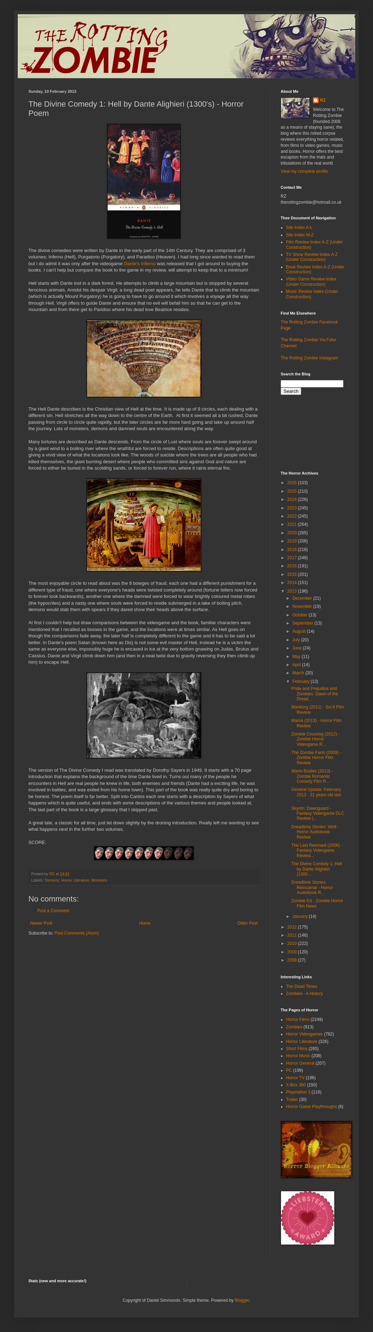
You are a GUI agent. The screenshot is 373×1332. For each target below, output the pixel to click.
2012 (292, 927)
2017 (292, 557)
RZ (323, 100)
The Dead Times (301, 986)
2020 (292, 532)
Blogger (242, 1300)
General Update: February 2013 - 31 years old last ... (316, 794)
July (296, 639)
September (303, 623)
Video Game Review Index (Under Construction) (311, 282)
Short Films (297, 1048)
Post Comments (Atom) (76, 933)
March (299, 672)
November (302, 606)
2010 (292, 943)
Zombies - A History (304, 993)
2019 (292, 541)
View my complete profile (304, 171)
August (299, 631)
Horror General (300, 1063)
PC (289, 1070)
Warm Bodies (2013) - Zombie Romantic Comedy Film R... (312, 776)
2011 (292, 935)
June (297, 648)
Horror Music (298, 1055)
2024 (292, 499)
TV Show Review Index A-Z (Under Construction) (312, 257)
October (300, 614)
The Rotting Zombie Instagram (309, 357)
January (300, 916)
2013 (292, 591)
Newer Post (41, 923)
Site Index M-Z (300, 234)
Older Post (247, 923)
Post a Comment (53, 910)
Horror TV (295, 1077)
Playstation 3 (298, 1092)
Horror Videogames (304, 1034)
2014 (292, 582)
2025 (292, 491)
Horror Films (297, 1019)
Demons (52, 880)
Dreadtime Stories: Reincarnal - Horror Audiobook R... (312, 887)
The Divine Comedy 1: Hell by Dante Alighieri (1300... (316, 869)
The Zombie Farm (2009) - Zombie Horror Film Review (316, 757)
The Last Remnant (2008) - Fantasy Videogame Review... (316, 850)
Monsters (99, 880)
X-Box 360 (296, 1084)
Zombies (294, 1027)
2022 (292, 516)
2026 (292, 482)
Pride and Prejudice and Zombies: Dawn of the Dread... (314, 693)
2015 (292, 574)
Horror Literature (75, 880)
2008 (292, 960)
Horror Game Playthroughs (311, 1106)
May (297, 656)
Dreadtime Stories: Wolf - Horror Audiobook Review (315, 832)
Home (145, 923)
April (297, 664)
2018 (292, 549)
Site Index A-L (299, 227)
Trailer (292, 1099)
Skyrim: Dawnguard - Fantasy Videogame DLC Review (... (317, 813)
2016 (292, 565)
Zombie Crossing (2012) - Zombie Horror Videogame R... (315, 739)
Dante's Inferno (140, 263)
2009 (292, 951)
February (301, 681)
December (302, 598)
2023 (292, 507)
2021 (292, 524)
